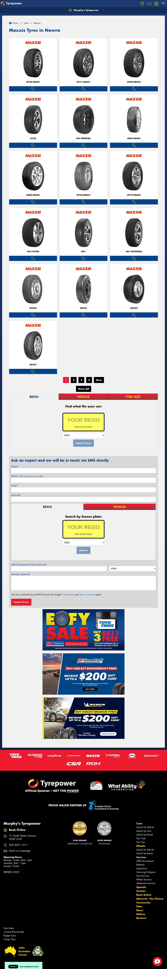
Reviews (141, 918)
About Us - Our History (149, 898)
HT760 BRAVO (83, 195)
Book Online (143, 894)
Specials (141, 887)
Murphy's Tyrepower (84, 10)
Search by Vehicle (145, 827)
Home (13, 23)
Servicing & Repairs (145, 872)
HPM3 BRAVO (134, 138)
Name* (14, 466)
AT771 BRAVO (83, 82)
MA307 (33, 364)
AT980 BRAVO (134, 82)
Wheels (140, 845)
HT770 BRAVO (134, 195)
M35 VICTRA (33, 251)
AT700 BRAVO (33, 82)
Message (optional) (20, 574)
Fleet (139, 906)
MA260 (33, 308)
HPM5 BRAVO (33, 195)
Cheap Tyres (10, 939)
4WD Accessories (145, 860)
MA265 (83, 308)
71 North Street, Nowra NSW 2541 (22, 837)
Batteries (140, 864)
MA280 (133, 308)
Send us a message (19, 850)
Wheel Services (143, 879)
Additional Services (145, 883)
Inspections (141, 868)
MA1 (83, 251)
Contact (140, 891)
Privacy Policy (68, 594)
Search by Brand (144, 834)
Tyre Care (141, 838)
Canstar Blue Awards (14, 931)
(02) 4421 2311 (18, 845)
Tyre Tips (140, 842)
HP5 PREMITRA (83, 138)
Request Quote (21, 602)
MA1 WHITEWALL (134, 251)
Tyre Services (142, 875)
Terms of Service (87, 594)
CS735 (33, 138)
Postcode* (16, 495)
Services (141, 857)
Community (143, 902)
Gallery (140, 914)
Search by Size (143, 830)
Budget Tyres (10, 935)
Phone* (27, 476)
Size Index (9, 928)
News (139, 910)
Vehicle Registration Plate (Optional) (28, 564)
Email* (14, 485)
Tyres (139, 823)
